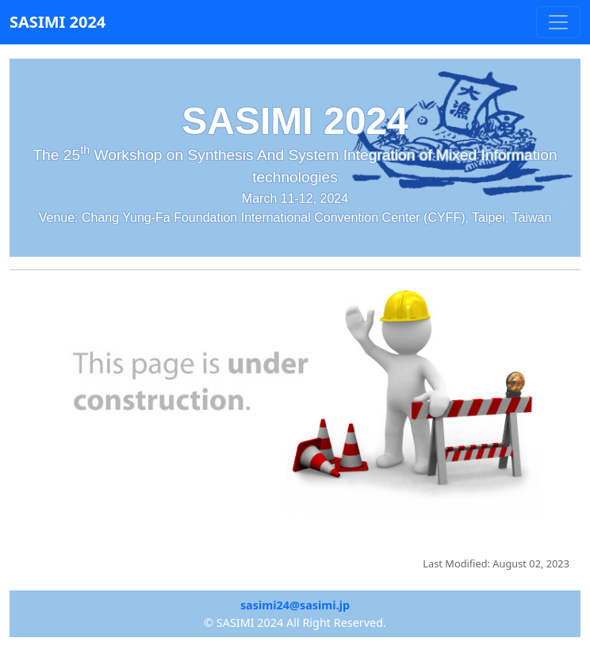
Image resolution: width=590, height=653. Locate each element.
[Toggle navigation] (558, 22)
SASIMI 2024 (57, 21)
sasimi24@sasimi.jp (295, 605)
